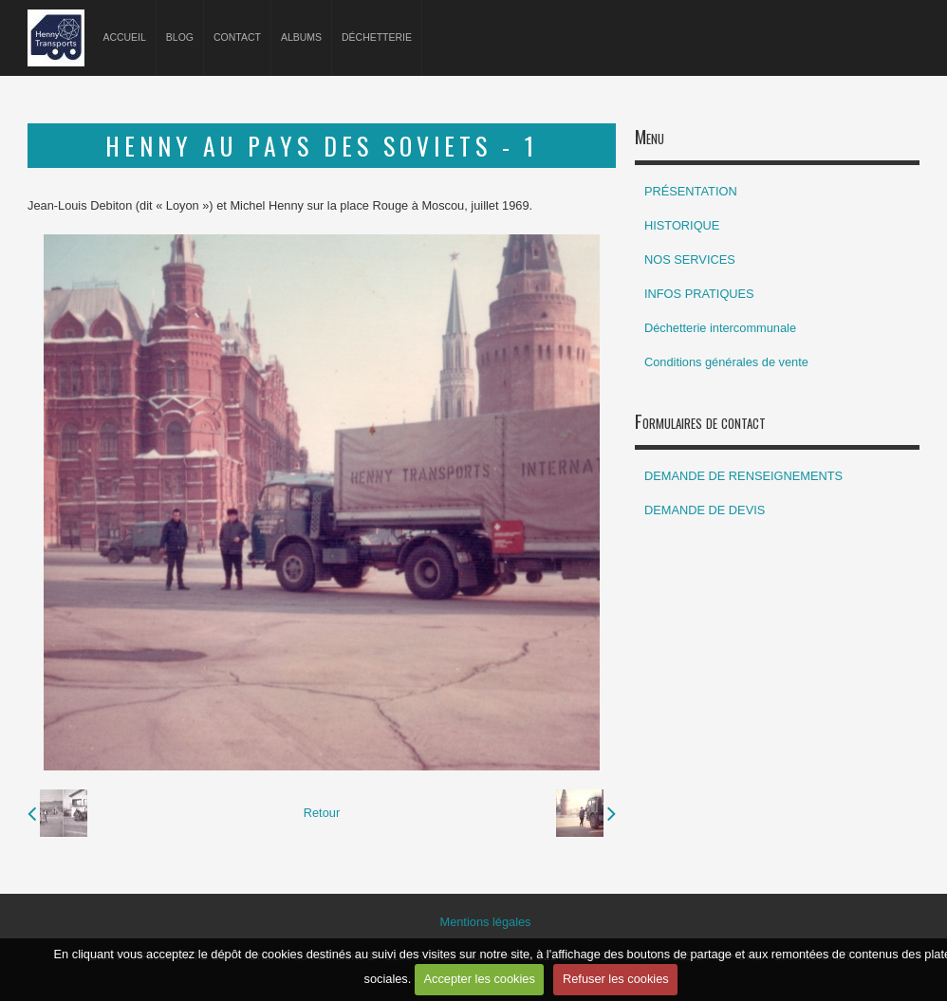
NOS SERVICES (689, 259)
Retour (322, 813)
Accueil (123, 37)
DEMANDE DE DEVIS (704, 510)
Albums (301, 37)
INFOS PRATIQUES (699, 294)
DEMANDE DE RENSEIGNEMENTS (743, 476)
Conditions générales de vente (726, 362)
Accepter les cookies (478, 979)
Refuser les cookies (616, 979)
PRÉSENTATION (690, 191)
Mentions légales (484, 922)
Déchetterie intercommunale (720, 328)
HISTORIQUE (681, 225)
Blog (180, 37)
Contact (237, 37)
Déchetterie (377, 37)
